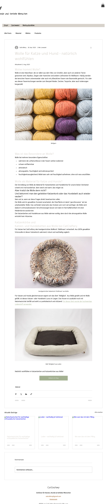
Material (18, 33)
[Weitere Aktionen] (91, 47)
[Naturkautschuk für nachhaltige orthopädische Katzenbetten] (19, 424)
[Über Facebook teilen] (16, 394)
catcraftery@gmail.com (53, 496)
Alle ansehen (99, 412)
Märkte (27, 33)
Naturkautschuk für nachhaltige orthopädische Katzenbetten (18, 437)
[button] (103, 5)
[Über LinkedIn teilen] (26, 394)
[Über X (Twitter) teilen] (21, 394)
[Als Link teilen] (31, 394)
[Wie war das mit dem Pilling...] (87, 424)
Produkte (38, 33)
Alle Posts (7, 33)
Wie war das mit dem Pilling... (85, 437)
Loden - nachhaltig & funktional (52, 437)
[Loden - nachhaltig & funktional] (53, 424)
